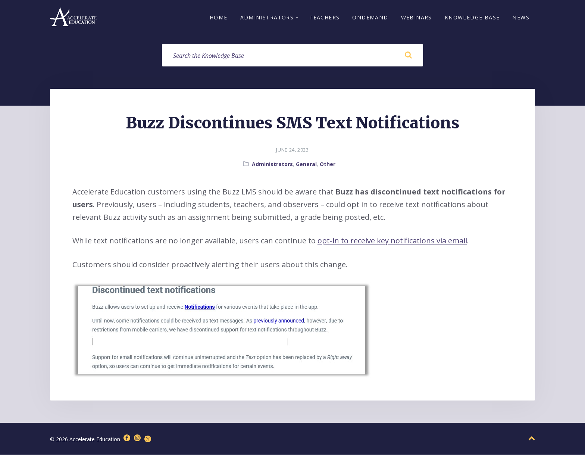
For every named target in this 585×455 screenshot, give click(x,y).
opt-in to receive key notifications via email (392, 241)
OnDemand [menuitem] (370, 17)
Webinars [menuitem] (416, 17)
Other (327, 164)
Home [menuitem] (219, 17)
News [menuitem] (520, 17)
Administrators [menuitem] (267, 17)
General (306, 164)
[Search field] (292, 55)
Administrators (272, 164)
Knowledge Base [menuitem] (472, 17)
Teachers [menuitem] (324, 17)
